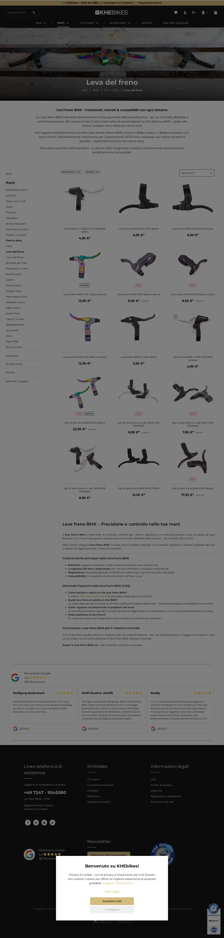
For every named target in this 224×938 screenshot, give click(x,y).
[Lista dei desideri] (175, 12)
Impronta (156, 790)
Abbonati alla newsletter (109, 855)
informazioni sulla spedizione (173, 908)
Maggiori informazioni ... (119, 883)
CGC (153, 779)
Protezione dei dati (162, 801)
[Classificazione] (197, 173)
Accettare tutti (112, 901)
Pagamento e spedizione (166, 796)
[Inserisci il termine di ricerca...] (16, 12)
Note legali (112, 891)
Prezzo (92, 171)
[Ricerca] (34, 12)
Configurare (112, 909)
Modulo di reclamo (98, 801)
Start (85, 90)
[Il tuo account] (184, 12)
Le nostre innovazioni (100, 785)
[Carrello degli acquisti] (215, 12)
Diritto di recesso (161, 785)
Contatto (92, 790)
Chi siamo (93, 779)
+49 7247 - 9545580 (45, 792)
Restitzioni (93, 796)
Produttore (71, 171)
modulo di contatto (36, 809)
